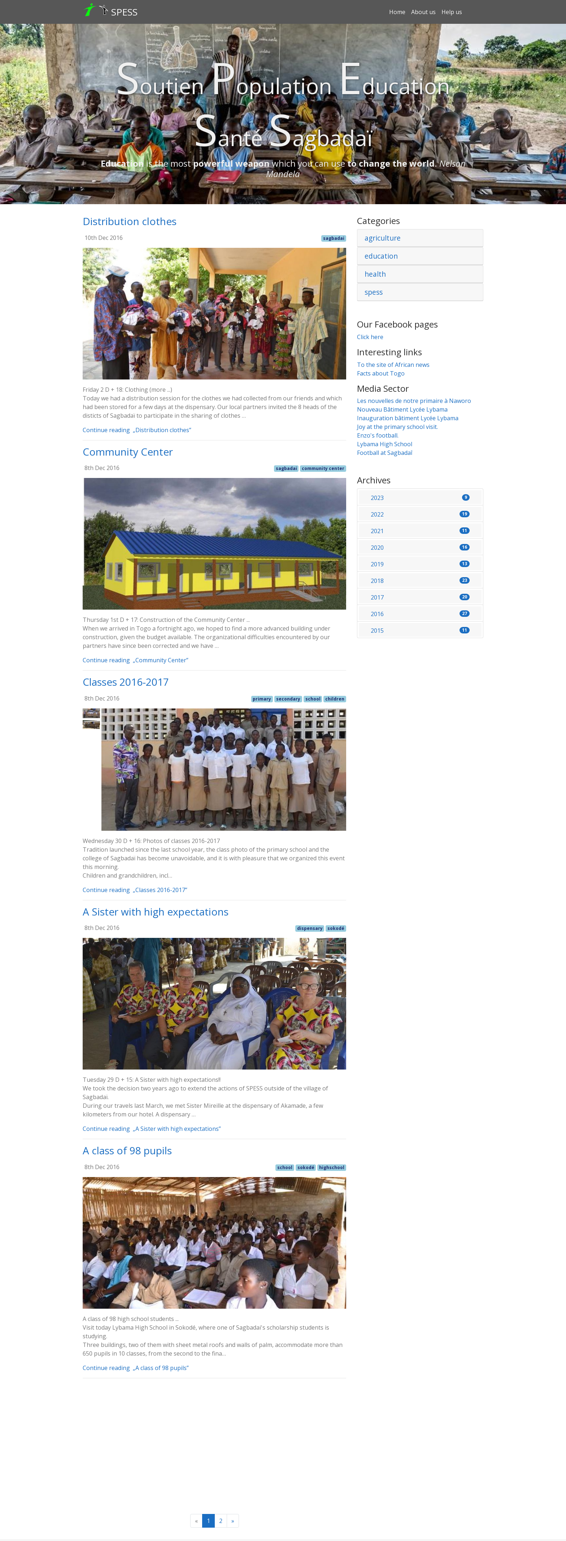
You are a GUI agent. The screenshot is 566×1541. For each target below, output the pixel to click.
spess (374, 292)
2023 (420, 498)
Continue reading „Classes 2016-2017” (137, 890)
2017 (420, 597)
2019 (420, 564)
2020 (420, 548)
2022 (420, 514)
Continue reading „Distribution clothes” (139, 430)
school (313, 699)
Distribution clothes (130, 221)
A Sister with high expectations (155, 911)
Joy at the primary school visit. (397, 427)
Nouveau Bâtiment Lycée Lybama (402, 409)
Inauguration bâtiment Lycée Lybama (407, 418)
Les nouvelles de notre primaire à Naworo (414, 401)
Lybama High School (384, 444)
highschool (331, 1167)
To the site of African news (393, 365)
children (334, 699)
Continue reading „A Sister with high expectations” (154, 1129)
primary (262, 699)
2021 (420, 531)
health (375, 274)
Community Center (128, 451)
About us (423, 12)
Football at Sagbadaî (384, 453)
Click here (370, 337)
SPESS (124, 11)
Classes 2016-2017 (126, 682)
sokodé (335, 928)
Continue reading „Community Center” (138, 660)
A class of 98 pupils (127, 1150)
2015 (420, 631)
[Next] (233, 1521)
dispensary (310, 928)
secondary (288, 699)
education (381, 256)
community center (323, 468)
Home (397, 12)
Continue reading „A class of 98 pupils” (138, 1368)
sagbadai (333, 238)
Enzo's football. (378, 435)
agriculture (383, 238)
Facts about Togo (381, 373)
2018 (420, 581)
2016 (420, 614)
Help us (451, 12)
